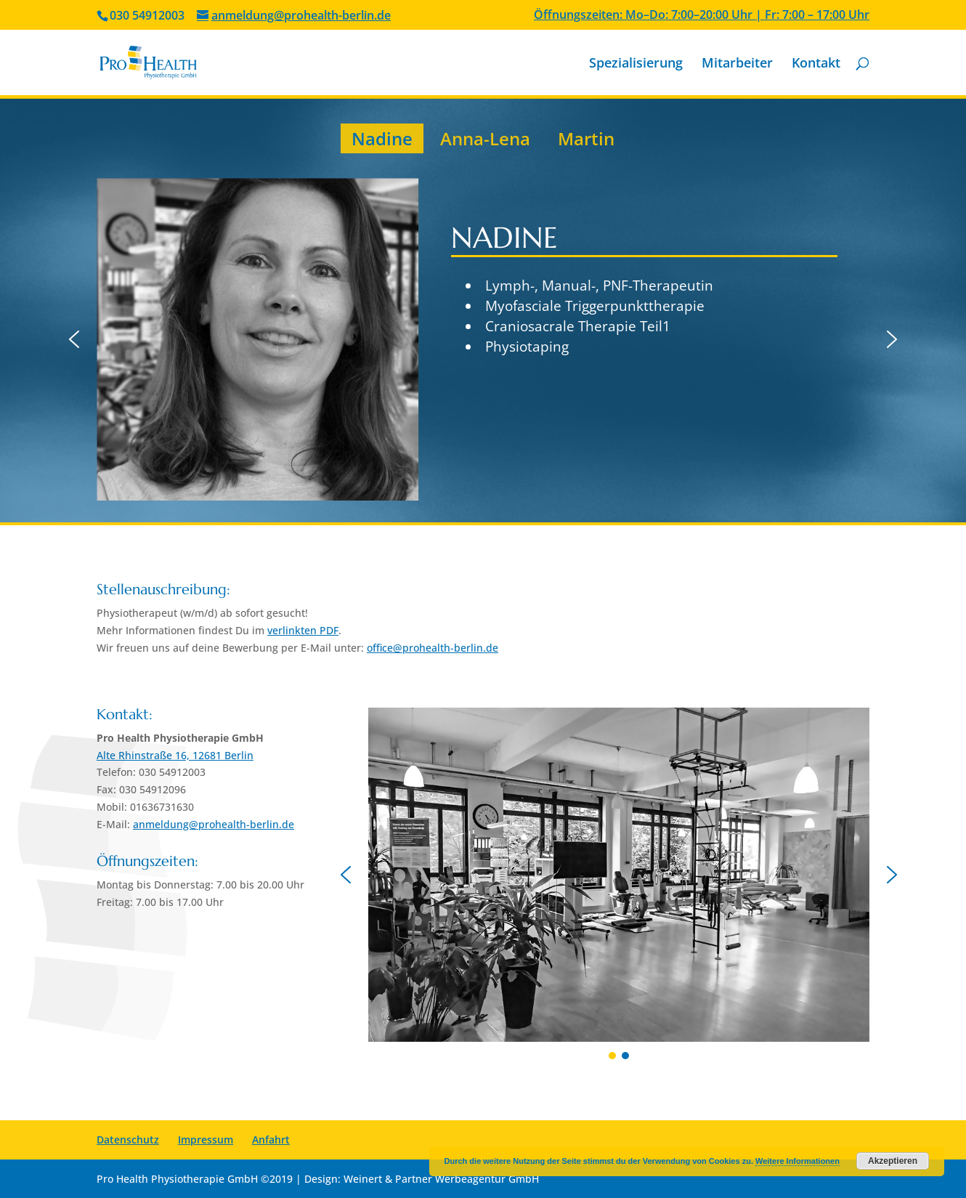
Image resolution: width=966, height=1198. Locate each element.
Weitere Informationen (797, 1161)
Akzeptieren (892, 1161)
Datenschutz (128, 1139)
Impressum (205, 1139)
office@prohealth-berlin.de (432, 648)
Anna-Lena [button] (485, 138)
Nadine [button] (382, 138)
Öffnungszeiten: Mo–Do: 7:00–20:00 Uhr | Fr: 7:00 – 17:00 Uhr (701, 16)
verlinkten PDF (302, 630)
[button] (74, 339)
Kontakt (816, 64)
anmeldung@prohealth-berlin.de (213, 824)
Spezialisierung (636, 64)
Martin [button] (586, 138)
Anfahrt (271, 1139)
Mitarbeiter (737, 64)
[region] (483, 311)
